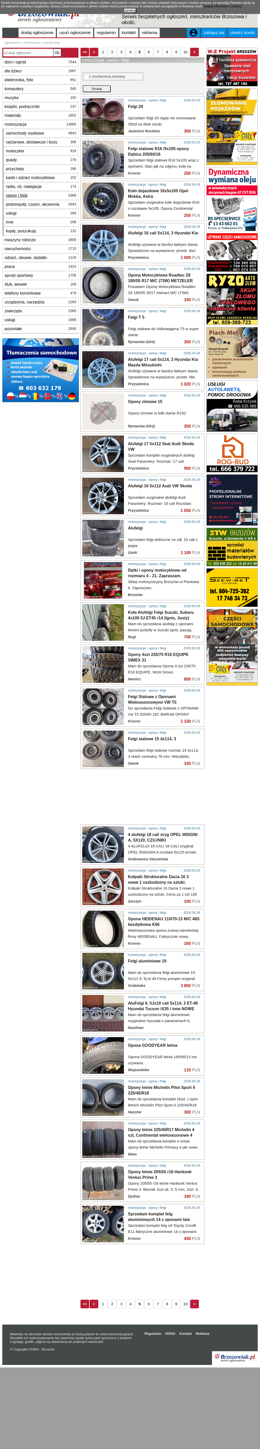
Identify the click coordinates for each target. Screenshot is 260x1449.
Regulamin (152, 1415)
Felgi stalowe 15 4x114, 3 (152, 820)
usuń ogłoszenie (75, 32)
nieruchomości (40, 249)
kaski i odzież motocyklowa (41, 177)
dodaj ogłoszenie (37, 32)
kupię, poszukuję (41, 231)
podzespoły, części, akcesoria (41, 204)
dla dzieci (40, 71)
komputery (40, 89)
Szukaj (97, 117)
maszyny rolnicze (40, 240)
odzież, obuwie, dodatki (40, 257)
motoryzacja (40, 124)
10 (185, 80)
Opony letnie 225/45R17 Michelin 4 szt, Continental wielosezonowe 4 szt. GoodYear (161, 1217)
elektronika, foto (40, 80)
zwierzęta (40, 311)
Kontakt (185, 1415)
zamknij (130, 10)
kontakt (129, 32)
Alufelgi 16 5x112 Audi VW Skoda (160, 567)
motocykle (41, 151)
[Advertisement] (40, 367)
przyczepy (41, 169)
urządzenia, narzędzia (40, 302)
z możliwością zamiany (104, 104)
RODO (170, 1415)
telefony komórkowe (40, 293)
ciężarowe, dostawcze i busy (41, 142)
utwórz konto (242, 32)
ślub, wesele (40, 284)
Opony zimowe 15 (145, 429)
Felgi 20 (135, 134)
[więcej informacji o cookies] (223, 6)
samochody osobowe (41, 133)
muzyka (40, 97)
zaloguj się (214, 32)
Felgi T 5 (136, 345)
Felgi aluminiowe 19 (147, 1042)
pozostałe (40, 329)
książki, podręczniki (40, 106)
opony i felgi (41, 195)
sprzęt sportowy (40, 275)
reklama (149, 32)
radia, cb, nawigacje (41, 186)
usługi (41, 213)
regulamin (106, 32)
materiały (40, 115)
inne (41, 222)
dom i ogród (40, 62)
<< (85, 80)
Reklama (202, 1415)
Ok (57, 53)
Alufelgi (135, 609)
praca (40, 266)
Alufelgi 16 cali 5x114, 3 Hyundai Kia (163, 261)
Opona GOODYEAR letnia (152, 1127)
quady (41, 160)
